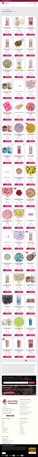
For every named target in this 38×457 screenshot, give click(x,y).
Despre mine (22, 427)
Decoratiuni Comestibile (23, 414)
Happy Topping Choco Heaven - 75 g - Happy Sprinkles (19, 49)
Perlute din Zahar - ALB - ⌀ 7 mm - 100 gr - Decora (19, 28)
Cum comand (22, 429)
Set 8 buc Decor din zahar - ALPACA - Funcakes (30, 242)
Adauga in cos (6, 34)
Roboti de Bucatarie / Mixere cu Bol (25, 407)
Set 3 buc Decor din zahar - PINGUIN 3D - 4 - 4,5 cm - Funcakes (30, 307)
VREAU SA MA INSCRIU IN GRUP (9, 392)
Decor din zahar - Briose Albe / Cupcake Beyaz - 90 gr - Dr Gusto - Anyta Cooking (7, 350)
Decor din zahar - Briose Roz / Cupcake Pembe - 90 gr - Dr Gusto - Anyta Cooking (19, 350)
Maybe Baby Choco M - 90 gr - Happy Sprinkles (19, 242)
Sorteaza (8, 13)
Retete (21, 425)
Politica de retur (22, 423)
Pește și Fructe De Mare (5, 432)
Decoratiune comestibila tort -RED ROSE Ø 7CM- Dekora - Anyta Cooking (19, 200)
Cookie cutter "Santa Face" (19, 91)
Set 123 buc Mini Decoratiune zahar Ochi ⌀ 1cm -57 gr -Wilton (19, 70)
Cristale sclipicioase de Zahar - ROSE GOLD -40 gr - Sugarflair (30, 285)
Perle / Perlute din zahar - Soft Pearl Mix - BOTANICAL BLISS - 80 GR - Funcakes (7, 71)
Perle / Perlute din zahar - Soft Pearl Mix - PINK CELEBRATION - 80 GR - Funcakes (19, 178)
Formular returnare (23, 433)
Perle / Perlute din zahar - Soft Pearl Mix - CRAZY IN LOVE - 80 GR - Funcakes (30, 113)
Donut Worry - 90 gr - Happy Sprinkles (19, 221)
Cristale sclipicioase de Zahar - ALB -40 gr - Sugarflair (7, 328)
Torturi (3, 420)
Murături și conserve (5, 427)
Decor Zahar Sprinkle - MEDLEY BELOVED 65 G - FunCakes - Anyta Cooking (7, 221)
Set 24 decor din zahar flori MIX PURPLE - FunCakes (7, 49)
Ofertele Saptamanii (23, 404)
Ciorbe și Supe (4, 430)
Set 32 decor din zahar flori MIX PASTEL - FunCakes (30, 49)
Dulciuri (3, 423)
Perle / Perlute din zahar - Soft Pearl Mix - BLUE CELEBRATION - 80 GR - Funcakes (19, 264)
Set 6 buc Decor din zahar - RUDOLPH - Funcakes (30, 156)
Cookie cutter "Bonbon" (7, 177)
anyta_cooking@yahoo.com (7, 408)
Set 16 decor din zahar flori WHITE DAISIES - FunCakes (30, 70)
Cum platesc (22, 430)
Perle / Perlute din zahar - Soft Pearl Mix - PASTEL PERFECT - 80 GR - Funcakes (7, 264)
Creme (3, 425)
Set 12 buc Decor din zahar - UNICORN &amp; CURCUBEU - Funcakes (7, 285)
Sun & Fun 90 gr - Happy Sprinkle (19, 112)
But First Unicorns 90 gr (30, 91)
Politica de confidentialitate (24, 422)
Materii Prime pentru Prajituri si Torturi (26, 411)
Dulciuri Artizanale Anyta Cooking (25, 413)
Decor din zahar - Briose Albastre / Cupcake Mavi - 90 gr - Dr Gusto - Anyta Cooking (30, 329)
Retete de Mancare (5, 429)
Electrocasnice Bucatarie (23, 406)
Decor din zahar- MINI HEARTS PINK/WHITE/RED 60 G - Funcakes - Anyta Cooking (19, 156)
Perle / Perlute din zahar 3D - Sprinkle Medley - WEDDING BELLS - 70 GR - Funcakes (31, 200)
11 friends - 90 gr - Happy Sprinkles (7, 199)
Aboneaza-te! (32, 382)
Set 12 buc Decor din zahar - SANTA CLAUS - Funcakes (7, 28)
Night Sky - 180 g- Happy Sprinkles (7, 307)
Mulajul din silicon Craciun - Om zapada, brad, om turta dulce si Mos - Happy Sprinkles (7, 113)
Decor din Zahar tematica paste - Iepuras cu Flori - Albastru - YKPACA (19, 307)
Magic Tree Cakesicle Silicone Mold (31, 221)
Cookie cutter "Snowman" (7, 242)
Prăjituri (3, 422)
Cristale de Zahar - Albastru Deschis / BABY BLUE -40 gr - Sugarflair (7, 156)
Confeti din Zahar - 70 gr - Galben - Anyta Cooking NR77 (30, 134)
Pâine (3, 426)
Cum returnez (22, 432)
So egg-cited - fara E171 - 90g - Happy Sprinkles (19, 285)
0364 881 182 (4, 406)
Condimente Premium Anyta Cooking (25, 401)
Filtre (3, 13)
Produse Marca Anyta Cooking (24, 403)
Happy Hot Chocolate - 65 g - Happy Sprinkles (31, 263)
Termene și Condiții (23, 420)
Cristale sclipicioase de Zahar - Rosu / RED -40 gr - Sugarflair (7, 134)
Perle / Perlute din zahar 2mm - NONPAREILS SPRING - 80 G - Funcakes (19, 329)
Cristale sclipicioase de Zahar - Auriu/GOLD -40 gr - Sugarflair (7, 92)
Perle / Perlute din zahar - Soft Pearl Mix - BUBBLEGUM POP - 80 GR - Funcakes (19, 135)
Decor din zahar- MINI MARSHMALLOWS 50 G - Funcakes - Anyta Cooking (30, 28)
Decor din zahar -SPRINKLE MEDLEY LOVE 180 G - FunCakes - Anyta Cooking (30, 350)
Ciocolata (21, 410)
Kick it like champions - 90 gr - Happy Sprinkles (31, 177)
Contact (21, 426)
